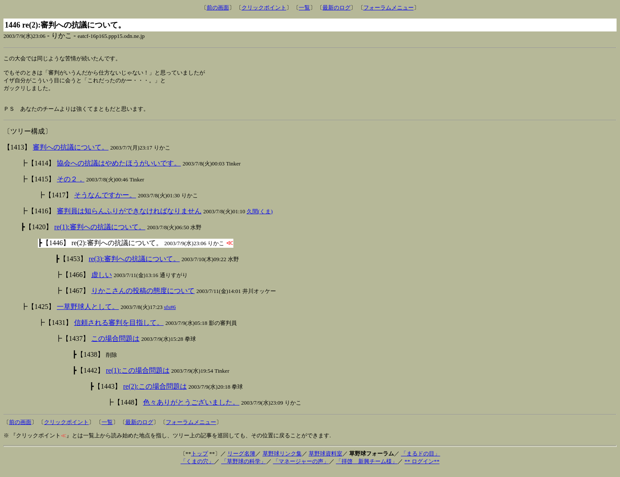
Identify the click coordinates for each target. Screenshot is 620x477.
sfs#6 (170, 313)
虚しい (101, 280)
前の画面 (218, 7)
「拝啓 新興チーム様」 (366, 467)
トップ (199, 459)
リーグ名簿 (241, 459)
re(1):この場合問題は (138, 376)
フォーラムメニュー (388, 7)
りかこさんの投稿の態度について (143, 296)
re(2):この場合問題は (155, 392)
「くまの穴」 (197, 467)
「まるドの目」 (420, 459)
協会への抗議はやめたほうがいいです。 (119, 169)
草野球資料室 (325, 459)
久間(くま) (260, 217)
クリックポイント (264, 7)
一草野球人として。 (88, 312)
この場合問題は (115, 344)
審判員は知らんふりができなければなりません (129, 217)
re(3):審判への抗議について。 (134, 264)
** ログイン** (421, 467)
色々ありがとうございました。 (191, 408)
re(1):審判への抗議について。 (100, 233)
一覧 (304, 7)
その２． (70, 185)
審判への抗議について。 (70, 153)
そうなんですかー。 (105, 201)
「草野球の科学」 (243, 467)
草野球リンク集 (282, 459)
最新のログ (336, 7)
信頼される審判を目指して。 (119, 328)
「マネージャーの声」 (301, 467)
